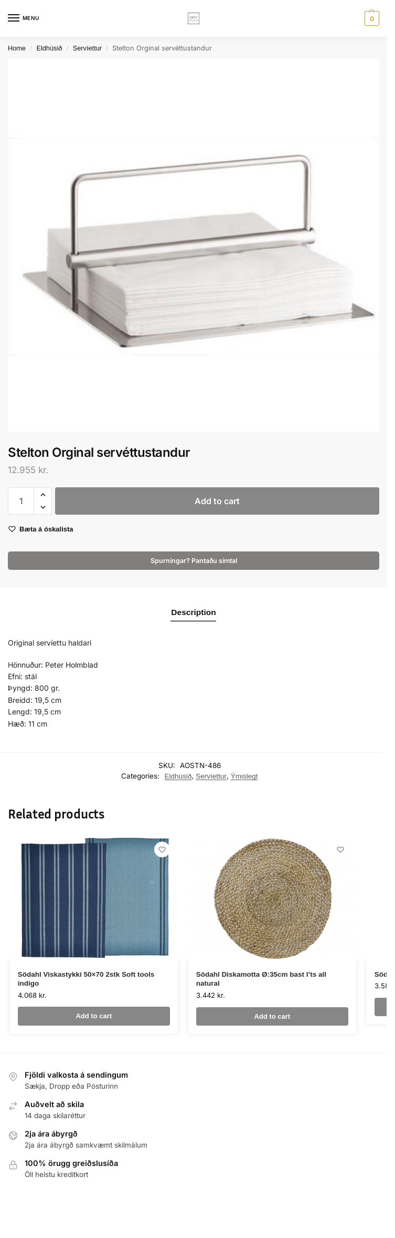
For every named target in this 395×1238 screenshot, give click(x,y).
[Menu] (23, 18)
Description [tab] (193, 612)
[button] (370, 18)
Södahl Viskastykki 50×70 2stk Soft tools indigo (86, 979)
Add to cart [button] (94, 1016)
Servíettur (87, 48)
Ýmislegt (244, 776)
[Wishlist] (162, 849)
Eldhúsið (49, 48)
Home (17, 48)
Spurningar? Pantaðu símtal (194, 561)
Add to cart (217, 501)
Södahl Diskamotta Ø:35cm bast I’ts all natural (261, 979)
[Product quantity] (21, 501)
